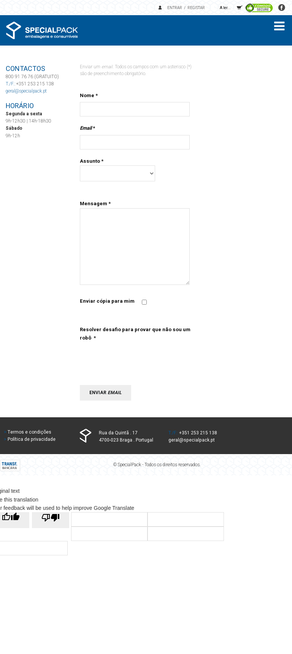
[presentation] (137, 357)
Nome (89, 95)
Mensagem (95, 203)
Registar (196, 8)
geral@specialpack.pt (26, 91)
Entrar (174, 8)
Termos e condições (29, 432)
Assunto (91, 161)
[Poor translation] (50, 520)
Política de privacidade (32, 439)
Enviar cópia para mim (107, 301)
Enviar (105, 392)
